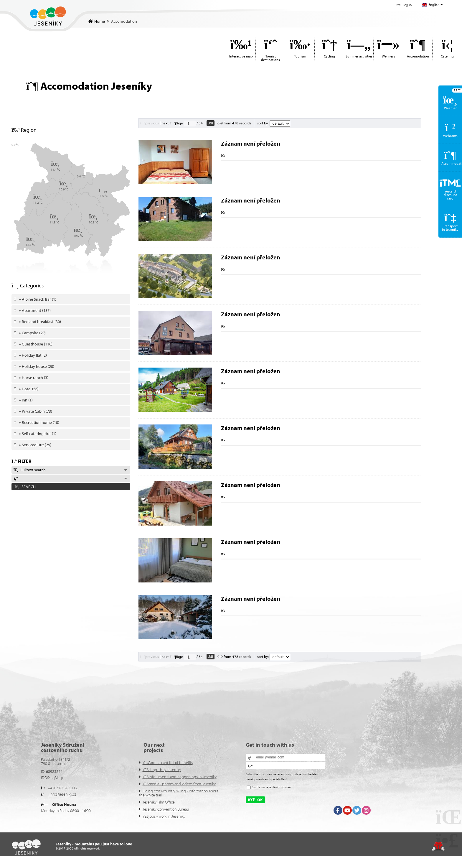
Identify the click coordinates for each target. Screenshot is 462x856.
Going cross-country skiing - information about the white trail (178, 793)
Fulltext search (29, 470)
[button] (404, 5)
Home (47, 16)
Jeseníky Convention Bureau (166, 809)
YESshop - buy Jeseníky (162, 769)
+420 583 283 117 (62, 788)
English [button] (434, 4)
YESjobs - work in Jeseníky (164, 816)
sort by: (273, 123)
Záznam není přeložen (250, 143)
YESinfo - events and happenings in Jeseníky (180, 776)
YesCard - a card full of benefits (168, 762)
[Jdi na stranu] (190, 123)
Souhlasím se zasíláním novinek (271, 787)
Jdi (210, 123)
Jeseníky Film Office (159, 802)
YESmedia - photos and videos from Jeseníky (179, 783)
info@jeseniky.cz (62, 794)
